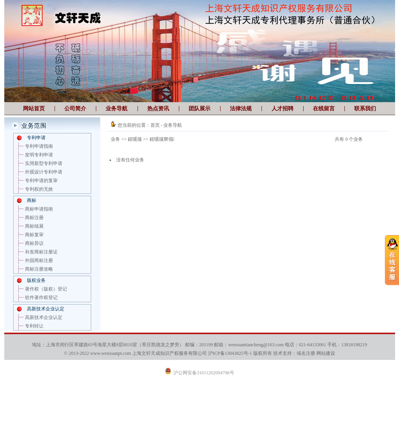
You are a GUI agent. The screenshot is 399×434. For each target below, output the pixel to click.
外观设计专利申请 (43, 172)
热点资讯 (158, 109)
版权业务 (36, 280)
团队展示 (199, 109)
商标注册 (34, 217)
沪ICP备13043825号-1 (230, 353)
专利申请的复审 (41, 180)
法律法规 (241, 109)
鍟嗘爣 (135, 139)
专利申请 (36, 137)
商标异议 (34, 243)
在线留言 (324, 109)
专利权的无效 (39, 189)
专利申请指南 (39, 146)
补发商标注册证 (41, 252)
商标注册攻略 (39, 269)
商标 (31, 200)
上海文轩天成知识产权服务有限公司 (169, 353)
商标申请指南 (39, 209)
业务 (115, 139)
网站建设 (325, 353)
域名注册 (306, 353)
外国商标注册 (39, 260)
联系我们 (365, 109)
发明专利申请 (39, 155)
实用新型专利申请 (43, 163)
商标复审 (34, 234)
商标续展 (34, 226)
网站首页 (34, 109)
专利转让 (34, 326)
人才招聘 (282, 109)
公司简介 (75, 109)
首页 (155, 125)
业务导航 (116, 109)
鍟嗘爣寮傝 (162, 139)
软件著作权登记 (41, 297)
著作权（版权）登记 (46, 289)
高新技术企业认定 (45, 309)
